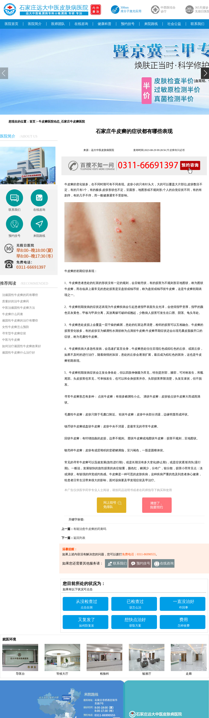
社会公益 (174, 24)
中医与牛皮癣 (11, 339)
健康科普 (104, 24)
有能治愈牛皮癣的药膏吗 (89, 529)
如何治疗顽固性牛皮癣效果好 (21, 346)
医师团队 (58, 24)
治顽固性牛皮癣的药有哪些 (20, 295)
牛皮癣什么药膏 (12, 314)
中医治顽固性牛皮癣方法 (18, 307)
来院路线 (151, 24)
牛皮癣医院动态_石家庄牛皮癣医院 (62, 121)
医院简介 (35, 24)
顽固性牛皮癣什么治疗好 (18, 352)
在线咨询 (81, 24)
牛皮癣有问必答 (176, 150)
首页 (32, 121)
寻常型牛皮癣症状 (14, 333)
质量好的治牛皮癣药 (15, 301)
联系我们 (120, 563)
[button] (205, 73)
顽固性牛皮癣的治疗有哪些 (20, 320)
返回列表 (79, 538)
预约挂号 (128, 24)
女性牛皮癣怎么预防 (15, 327)
